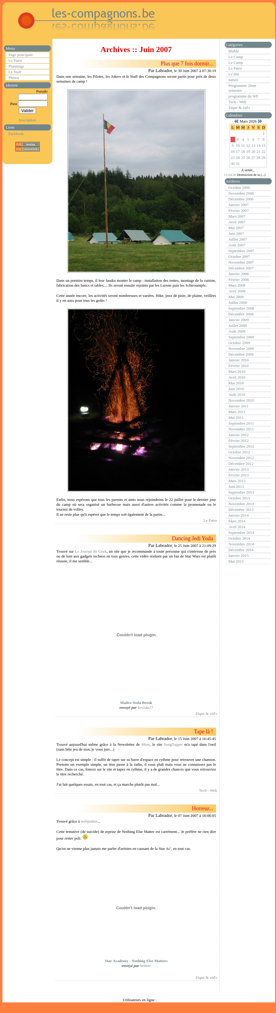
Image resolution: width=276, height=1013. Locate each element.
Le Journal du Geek (91, 551)
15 (264, 145)
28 (259, 157)
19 (248, 151)
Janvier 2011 (238, 406)
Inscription (27, 120)
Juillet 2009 (237, 325)
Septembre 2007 (241, 250)
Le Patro (15, 60)
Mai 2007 (236, 227)
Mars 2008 (236, 285)
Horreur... (202, 808)
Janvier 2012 (238, 434)
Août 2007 (236, 245)
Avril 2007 (236, 222)
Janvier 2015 (238, 555)
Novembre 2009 (241, 348)
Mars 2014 (236, 521)
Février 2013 (238, 475)
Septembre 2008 (241, 308)
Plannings (16, 66)
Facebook (16, 133)
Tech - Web (208, 790)
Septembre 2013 (241, 492)
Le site (233, 74)
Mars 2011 (236, 411)
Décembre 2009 (241, 354)
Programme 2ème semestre (242, 88)
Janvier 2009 (238, 319)
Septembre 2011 (241, 423)
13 (253, 145)
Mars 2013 (236, 481)
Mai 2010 (236, 383)
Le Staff (14, 72)
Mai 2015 (236, 561)
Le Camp (235, 56)
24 (238, 157)
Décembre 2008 (241, 314)
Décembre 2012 (241, 463)
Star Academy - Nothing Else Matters (136, 961)
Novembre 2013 (241, 504)
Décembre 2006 (241, 199)
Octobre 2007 (239, 256)
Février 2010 (238, 365)
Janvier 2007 (238, 204)
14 (259, 145)
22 (264, 151)
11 (243, 145)
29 (264, 157)
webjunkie (89, 821)
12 (248, 145)
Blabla (233, 51)
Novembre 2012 (241, 458)
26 (248, 157)
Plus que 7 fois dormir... (187, 64)
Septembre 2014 (241, 532)
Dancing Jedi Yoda (192, 538)
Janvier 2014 (238, 515)
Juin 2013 (236, 486)
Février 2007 (238, 210)
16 (233, 151)
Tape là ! (203, 732)
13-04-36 (230, 174)
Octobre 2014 (239, 538)
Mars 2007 (236, 216)
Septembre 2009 (241, 337)
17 (238, 151)
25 (243, 157)
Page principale (20, 54)
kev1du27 (145, 707)
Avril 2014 (236, 527)
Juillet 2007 (237, 239)
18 (243, 151)
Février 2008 (238, 279)
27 (253, 157)
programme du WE (243, 96)
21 (259, 151)
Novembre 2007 (241, 262)
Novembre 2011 (241, 429)
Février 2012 (238, 440)
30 (233, 163)
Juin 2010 (236, 388)
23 (233, 157)
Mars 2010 (236, 371)
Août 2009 (236, 331)
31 (238, 163)
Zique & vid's (206, 713)
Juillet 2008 (237, 302)
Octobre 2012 (239, 452)
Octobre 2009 (239, 342)
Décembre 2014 (241, 550)
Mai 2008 (236, 296)
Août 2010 (236, 394)
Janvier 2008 (238, 273)
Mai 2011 (236, 417)
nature (233, 79)
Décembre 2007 (241, 268)
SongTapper (173, 744)
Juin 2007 (236, 233)
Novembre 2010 (241, 400)
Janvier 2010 (238, 360)
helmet (145, 965)
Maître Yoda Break (136, 702)
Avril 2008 (236, 291)
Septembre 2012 (241, 446)
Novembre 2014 (241, 544)
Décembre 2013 (241, 509)
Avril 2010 (236, 377)
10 (238, 145)
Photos (13, 77)
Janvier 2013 (238, 469)
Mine (145, 744)
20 (253, 151)
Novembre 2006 (241, 193)
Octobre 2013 (239, 498)
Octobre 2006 (239, 187)
